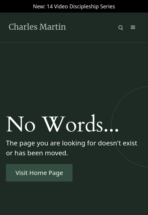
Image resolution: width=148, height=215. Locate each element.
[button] (133, 27)
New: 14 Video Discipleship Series (74, 6)
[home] (48, 27)
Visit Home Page (39, 172)
